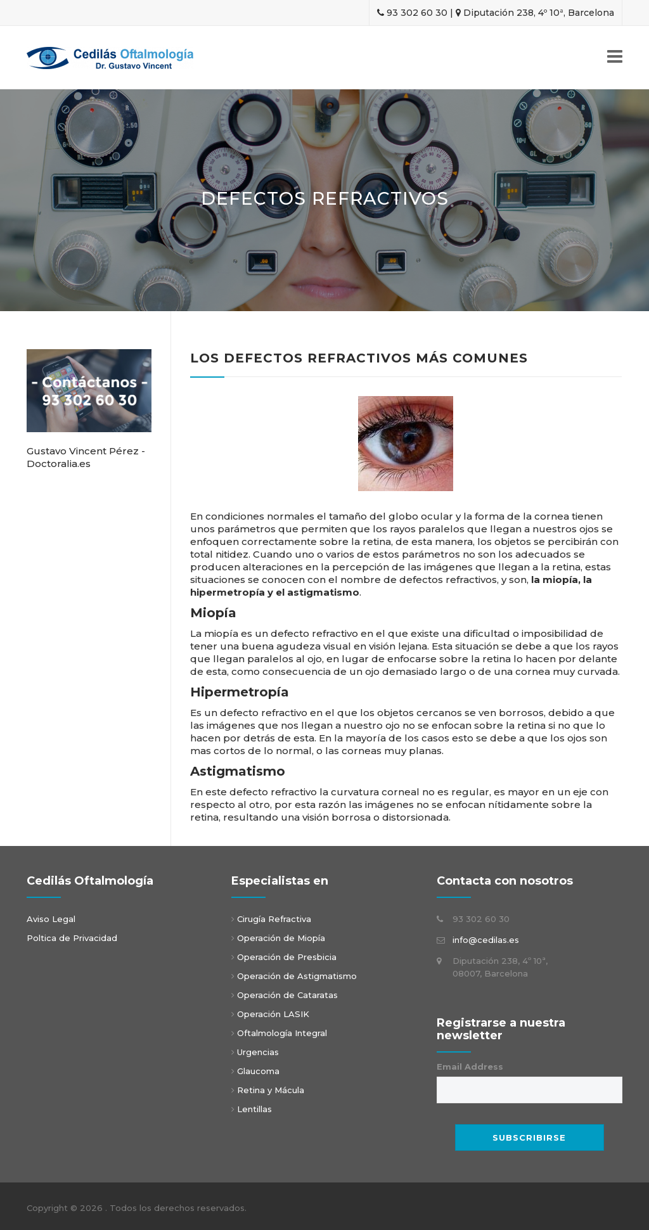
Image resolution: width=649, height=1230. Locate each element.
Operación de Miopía (281, 938)
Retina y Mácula (269, 1090)
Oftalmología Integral (281, 1033)
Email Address (470, 1066)
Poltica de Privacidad (72, 938)
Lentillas (253, 1109)
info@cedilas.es (486, 940)
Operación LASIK (273, 1014)
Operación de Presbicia (287, 957)
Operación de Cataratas (286, 995)
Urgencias (257, 1052)
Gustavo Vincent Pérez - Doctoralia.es (86, 457)
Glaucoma (257, 1071)
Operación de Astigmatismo (297, 976)
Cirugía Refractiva (274, 919)
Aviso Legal (51, 919)
